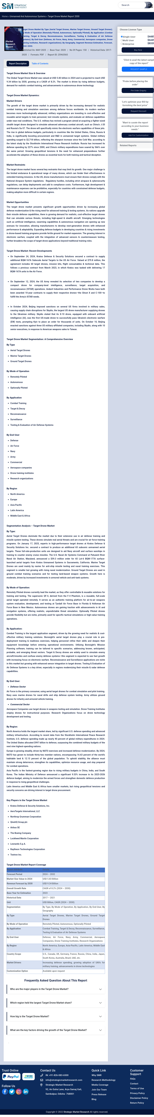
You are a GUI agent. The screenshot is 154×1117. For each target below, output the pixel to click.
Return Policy (137, 1103)
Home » (6, 16)
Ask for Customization (138, 135)
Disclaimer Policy (139, 1098)
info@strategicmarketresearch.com (64, 1080)
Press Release (99, 1094)
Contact (134, 1083)
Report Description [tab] (18, 63)
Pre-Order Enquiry (138, 90)
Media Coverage (100, 1084)
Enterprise (128, 44)
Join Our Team (99, 1089)
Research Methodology (104, 1080)
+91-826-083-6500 (58, 1075)
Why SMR (97, 1075)
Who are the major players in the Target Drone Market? (39, 989)
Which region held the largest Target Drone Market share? (41, 1002)
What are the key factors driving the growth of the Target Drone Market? (48, 1030)
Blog (94, 1099)
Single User (129, 36)
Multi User (128, 40)
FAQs (133, 1078)
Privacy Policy (137, 1093)
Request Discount (138, 111)
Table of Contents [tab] (40, 63)
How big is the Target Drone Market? (29, 1016)
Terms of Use (137, 1088)
